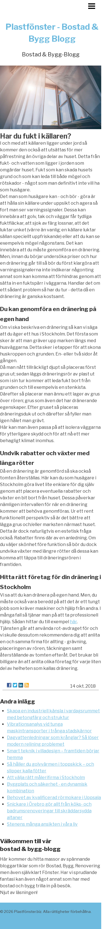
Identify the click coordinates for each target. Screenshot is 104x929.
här (73, 621)
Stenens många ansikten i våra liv (42, 824)
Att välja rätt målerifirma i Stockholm (46, 777)
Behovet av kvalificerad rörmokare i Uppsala (54, 797)
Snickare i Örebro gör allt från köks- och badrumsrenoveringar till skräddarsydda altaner (49, 811)
